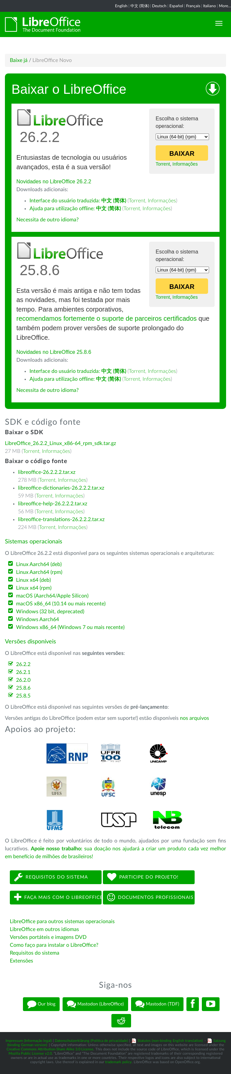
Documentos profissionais (150, 897)
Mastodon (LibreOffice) (95, 1004)
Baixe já (19, 60)
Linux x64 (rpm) (33, 588)
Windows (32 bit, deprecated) (50, 611)
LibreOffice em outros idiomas (44, 929)
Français (193, 6)
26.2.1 (23, 672)
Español (176, 6)
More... (225, 6)
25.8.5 (23, 696)
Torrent (163, 164)
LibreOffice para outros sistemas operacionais (62, 921)
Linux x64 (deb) (33, 580)
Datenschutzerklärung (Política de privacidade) (91, 1041)
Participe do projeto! (143, 877)
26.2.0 (23, 680)
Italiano (209, 6)
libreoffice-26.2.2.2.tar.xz (46, 472)
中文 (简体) (139, 6)
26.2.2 (23, 664)
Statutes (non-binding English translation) (170, 1041)
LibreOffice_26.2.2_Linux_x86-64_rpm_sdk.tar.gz (60, 443)
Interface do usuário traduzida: (77, 200)
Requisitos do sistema (51, 877)
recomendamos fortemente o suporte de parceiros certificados (106, 318)
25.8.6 (23, 688)
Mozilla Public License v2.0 (30, 1053)
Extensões (21, 960)
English (121, 6)
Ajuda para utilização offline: (75, 208)
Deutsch (159, 6)
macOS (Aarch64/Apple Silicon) (52, 595)
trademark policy (118, 1062)
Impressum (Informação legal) (29, 1041)
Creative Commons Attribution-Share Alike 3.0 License (50, 1049)
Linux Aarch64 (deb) (39, 564)
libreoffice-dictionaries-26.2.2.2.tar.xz (61, 488)
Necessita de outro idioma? (47, 219)
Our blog (41, 1004)
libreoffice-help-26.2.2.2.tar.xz (52, 503)
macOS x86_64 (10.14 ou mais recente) (61, 603)
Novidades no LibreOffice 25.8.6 (53, 352)
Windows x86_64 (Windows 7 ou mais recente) (70, 627)
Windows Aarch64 (37, 619)
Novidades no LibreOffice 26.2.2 (53, 181)
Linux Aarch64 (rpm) (39, 572)
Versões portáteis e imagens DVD (48, 937)
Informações (185, 164)
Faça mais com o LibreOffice (58, 897)
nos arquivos (194, 718)
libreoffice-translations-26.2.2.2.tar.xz (61, 519)
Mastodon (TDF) (157, 1004)
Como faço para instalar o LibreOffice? (54, 945)
